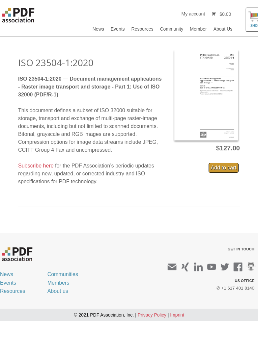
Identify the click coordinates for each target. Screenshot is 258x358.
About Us (223, 29)
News (98, 29)
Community (172, 29)
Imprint (177, 315)
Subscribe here (36, 165)
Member (198, 29)
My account (193, 13)
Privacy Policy (152, 315)
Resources (142, 29)
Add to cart (223, 167)
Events (118, 29)
